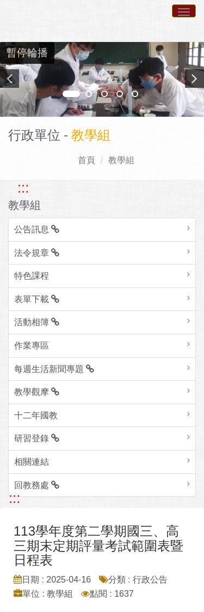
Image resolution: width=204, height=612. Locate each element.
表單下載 (36, 299)
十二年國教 (36, 415)
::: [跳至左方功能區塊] (23, 187)
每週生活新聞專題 (54, 369)
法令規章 (36, 252)
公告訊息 (36, 229)
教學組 (121, 160)
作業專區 (31, 345)
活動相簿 (36, 322)
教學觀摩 (36, 392)
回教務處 (36, 485)
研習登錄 (36, 438)
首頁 (86, 160)
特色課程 (31, 275)
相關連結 (31, 461)
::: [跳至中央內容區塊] (14, 498)
